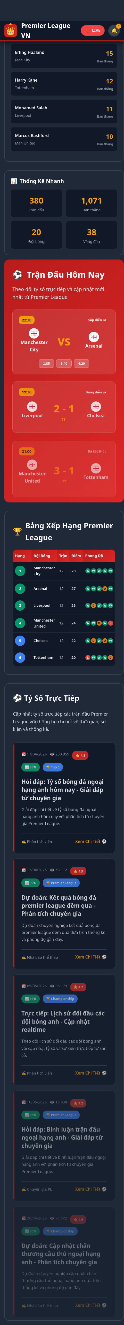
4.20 (81, 365)
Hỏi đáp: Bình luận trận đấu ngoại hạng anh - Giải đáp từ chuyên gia (62, 1140)
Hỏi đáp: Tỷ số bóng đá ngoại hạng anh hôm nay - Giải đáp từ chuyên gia (62, 792)
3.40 (64, 365)
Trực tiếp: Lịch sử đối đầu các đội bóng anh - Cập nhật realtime (63, 1024)
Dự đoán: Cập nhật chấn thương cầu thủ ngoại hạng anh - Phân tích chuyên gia (60, 1248)
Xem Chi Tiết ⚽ (91, 843)
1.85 (46, 365)
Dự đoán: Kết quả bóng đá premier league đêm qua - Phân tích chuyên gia (58, 908)
